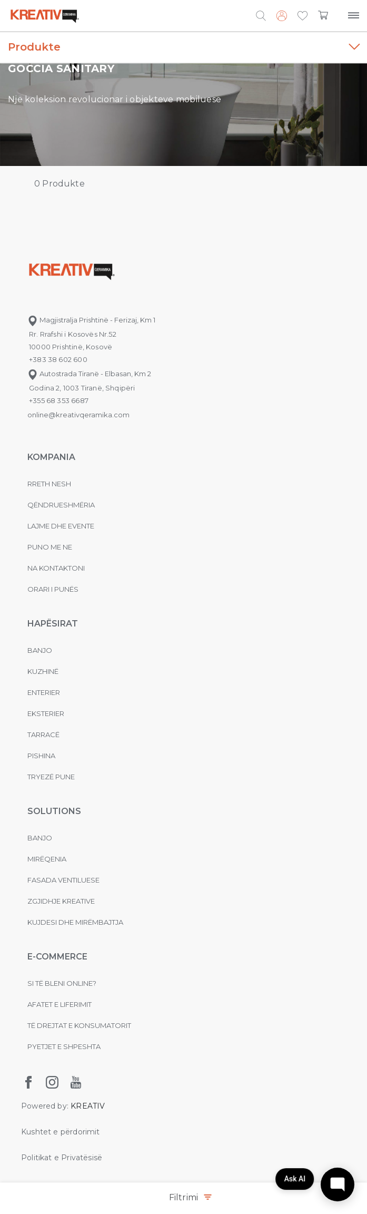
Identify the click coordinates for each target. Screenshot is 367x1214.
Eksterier (45, 713)
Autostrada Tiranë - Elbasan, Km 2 (89, 373)
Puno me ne (49, 547)
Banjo (39, 650)
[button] (302, 16)
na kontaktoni (56, 568)
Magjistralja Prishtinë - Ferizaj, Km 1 (91, 320)
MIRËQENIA (46, 859)
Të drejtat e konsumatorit (79, 1025)
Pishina (41, 755)
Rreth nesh (49, 483)
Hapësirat (52, 624)
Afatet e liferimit (59, 1004)
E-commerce (57, 957)
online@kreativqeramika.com (78, 414)
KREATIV (88, 1106)
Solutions (54, 811)
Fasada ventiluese (63, 880)
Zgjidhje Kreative (61, 901)
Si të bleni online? (61, 983)
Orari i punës (52, 589)
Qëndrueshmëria (61, 505)
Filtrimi (190, 1197)
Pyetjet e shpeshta (64, 1046)
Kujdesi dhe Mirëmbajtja (75, 922)
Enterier (43, 692)
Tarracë (43, 734)
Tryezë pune (51, 776)
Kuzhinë (42, 671)
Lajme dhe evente (60, 526)
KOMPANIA (51, 457)
